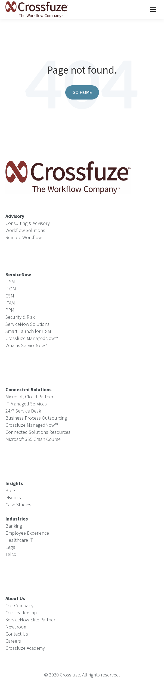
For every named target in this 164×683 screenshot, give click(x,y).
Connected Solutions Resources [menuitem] (37, 432)
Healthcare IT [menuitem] (19, 540)
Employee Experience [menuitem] (27, 533)
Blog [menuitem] (10, 490)
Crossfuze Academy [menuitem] (25, 648)
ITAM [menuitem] (10, 303)
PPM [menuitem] (9, 310)
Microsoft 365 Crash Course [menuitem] (33, 439)
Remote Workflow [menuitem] (23, 237)
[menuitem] (16, 518)
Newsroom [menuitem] (16, 627)
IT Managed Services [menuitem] (26, 404)
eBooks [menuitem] (13, 497)
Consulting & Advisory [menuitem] (27, 223)
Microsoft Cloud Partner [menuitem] (29, 396)
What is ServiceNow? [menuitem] (26, 345)
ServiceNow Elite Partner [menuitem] (30, 619)
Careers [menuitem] (13, 641)
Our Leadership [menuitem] (21, 612)
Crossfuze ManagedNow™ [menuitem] (31, 338)
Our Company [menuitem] (19, 605)
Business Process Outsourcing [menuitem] (36, 418)
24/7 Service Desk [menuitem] (23, 411)
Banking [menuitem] (13, 526)
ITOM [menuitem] (10, 288)
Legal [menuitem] (11, 547)
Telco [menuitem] (10, 554)
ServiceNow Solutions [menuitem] (27, 324)
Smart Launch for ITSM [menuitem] (28, 331)
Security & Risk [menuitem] (20, 317)
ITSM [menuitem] (10, 281)
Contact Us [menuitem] (16, 634)
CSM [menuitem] (9, 296)
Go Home (82, 92)
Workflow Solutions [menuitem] (25, 230)
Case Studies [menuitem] (18, 504)
